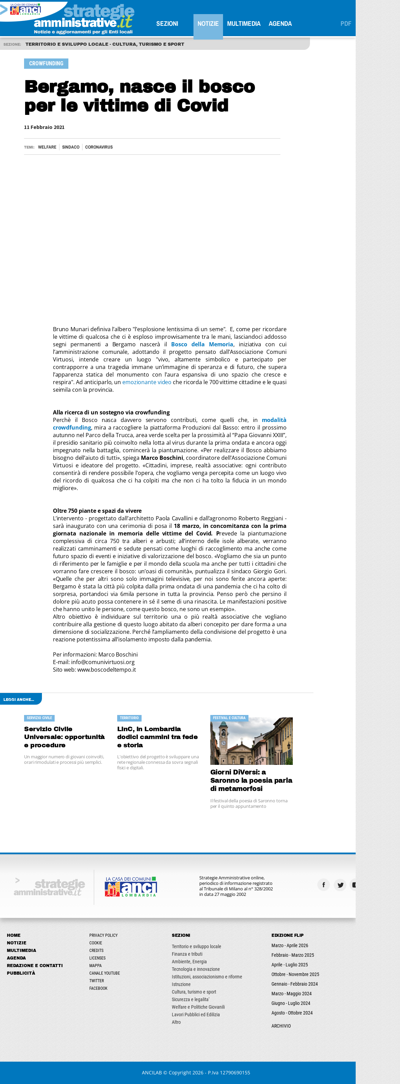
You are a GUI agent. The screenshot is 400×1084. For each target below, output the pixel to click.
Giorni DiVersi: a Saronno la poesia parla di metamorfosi (255, 780)
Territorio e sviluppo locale (200, 946)
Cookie (99, 943)
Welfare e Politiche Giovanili (202, 1007)
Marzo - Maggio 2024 (296, 993)
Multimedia (248, 23)
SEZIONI (171, 23)
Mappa (99, 966)
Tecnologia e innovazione (200, 969)
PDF (350, 23)
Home (18, 935)
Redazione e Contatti (39, 966)
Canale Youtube (108, 973)
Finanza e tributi (191, 954)
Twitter (100, 981)
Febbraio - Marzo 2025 (297, 955)
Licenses (101, 958)
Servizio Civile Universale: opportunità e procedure (69, 737)
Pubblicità (25, 973)
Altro (180, 1022)
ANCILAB (156, 1072)
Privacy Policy (107, 935)
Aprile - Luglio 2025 (294, 964)
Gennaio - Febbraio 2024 (299, 984)
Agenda (284, 23)
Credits (100, 950)
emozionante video (151, 382)
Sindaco (75, 147)
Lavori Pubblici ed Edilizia (200, 1014)
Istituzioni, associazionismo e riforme (211, 976)
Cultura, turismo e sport (198, 992)
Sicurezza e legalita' (194, 999)
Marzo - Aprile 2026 (294, 945)
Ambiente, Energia (193, 961)
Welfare (51, 147)
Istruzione (185, 984)
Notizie (212, 23)
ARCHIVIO (285, 1026)
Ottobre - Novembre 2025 (299, 974)
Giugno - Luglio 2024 (295, 1003)
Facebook (102, 988)
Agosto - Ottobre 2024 (296, 1013)
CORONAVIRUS (103, 147)
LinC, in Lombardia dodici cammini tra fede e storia (162, 737)
